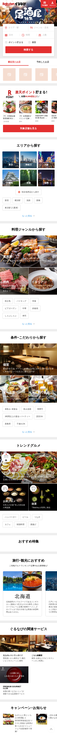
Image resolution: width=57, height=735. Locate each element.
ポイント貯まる (14, 42)
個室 (32, 42)
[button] (19, 22)
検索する (28, 49)
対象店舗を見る (28, 128)
